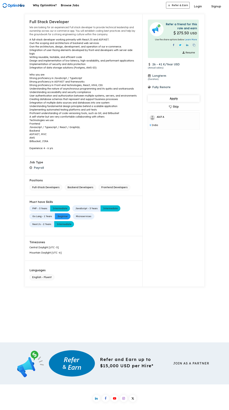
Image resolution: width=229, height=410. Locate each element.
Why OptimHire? (45, 5)
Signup (216, 6)
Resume (188, 52)
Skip (174, 106)
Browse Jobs (70, 5)
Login (198, 6)
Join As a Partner (191, 363)
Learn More (191, 39)
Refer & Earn (178, 6)
